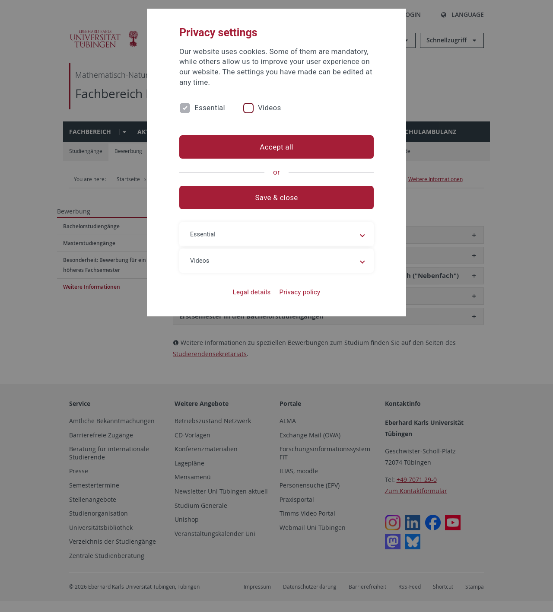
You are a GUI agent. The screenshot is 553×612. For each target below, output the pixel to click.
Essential (209, 107)
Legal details (252, 292)
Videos (269, 107)
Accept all (276, 147)
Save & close (276, 197)
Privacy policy (299, 292)
